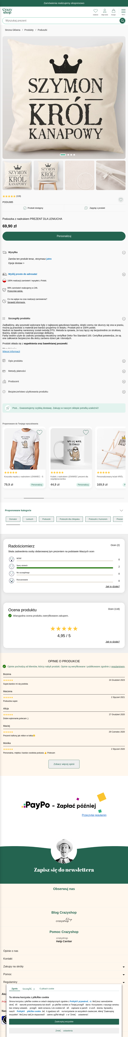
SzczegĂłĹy (29, 989)
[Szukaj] (61, 20)
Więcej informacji (11, 351)
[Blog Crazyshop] (64, 921)
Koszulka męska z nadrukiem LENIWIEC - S (24, 453)
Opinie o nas (10, 951)
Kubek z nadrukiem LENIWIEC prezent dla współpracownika (70, 455)
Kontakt (7, 958)
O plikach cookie (46, 989)
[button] (63, 155)
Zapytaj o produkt (97, 208)
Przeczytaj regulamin (94, 815)
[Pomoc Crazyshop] (64, 942)
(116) (12, 196)
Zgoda (15, 989)
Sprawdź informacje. (16, 302)
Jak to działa (112, 586)
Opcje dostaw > (16, 263)
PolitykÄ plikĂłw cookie (29, 1011)
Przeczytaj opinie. (15, 291)
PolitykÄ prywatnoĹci (80, 1001)
